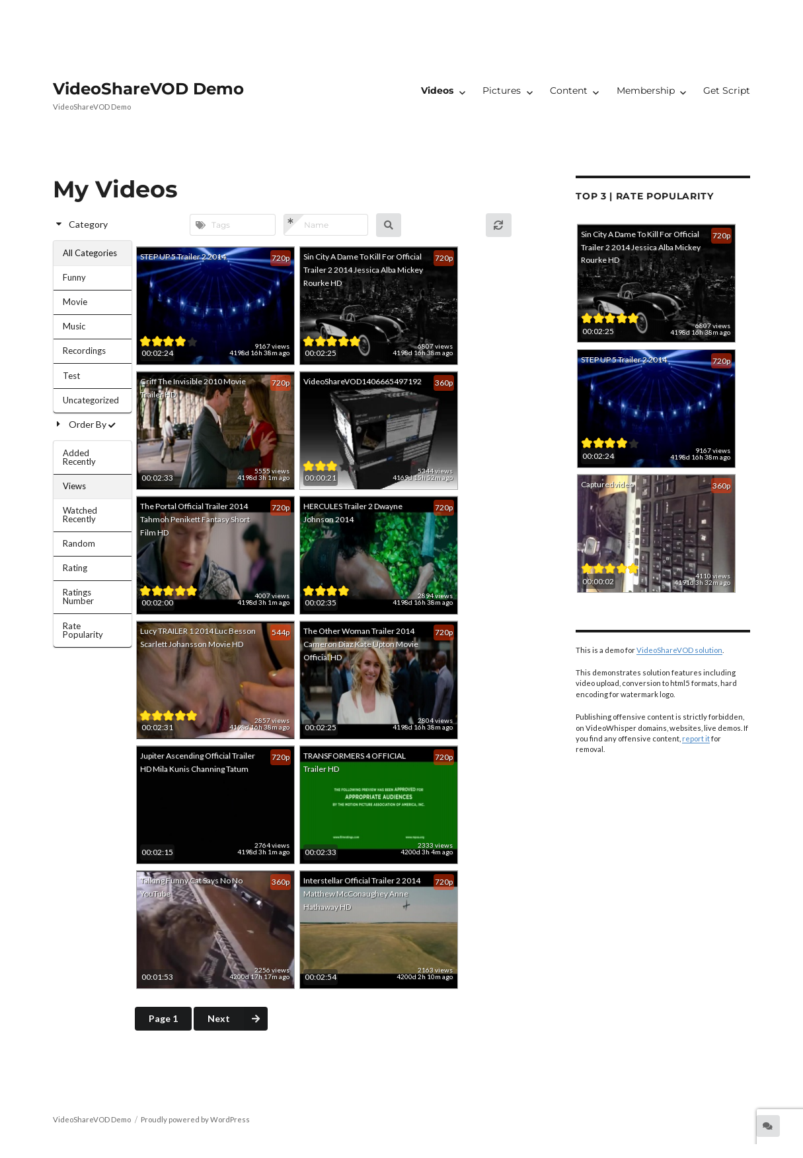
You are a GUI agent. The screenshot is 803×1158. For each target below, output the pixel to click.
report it (696, 738)
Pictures (501, 90)
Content (569, 90)
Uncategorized (91, 400)
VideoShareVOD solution (679, 650)
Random (79, 543)
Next (238, 1019)
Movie (75, 301)
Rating (75, 567)
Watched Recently (80, 514)
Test (71, 375)
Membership (646, 90)
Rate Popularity (83, 630)
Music (74, 326)
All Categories (90, 253)
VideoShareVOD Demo (148, 88)
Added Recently (79, 457)
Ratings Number (78, 596)
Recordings (84, 350)
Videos (437, 90)
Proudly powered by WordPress (195, 1119)
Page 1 (163, 1018)
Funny (74, 277)
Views (74, 486)
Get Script (726, 90)
